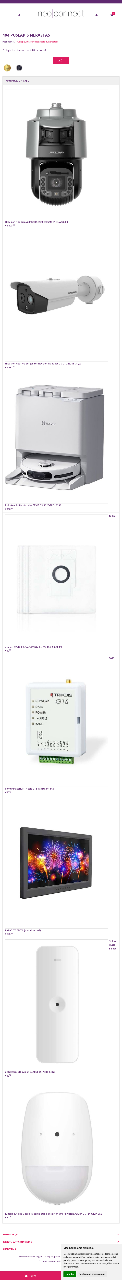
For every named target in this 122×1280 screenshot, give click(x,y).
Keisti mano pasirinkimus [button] (92, 1274)
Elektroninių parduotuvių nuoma (53, 1261)
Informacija (10, 1234)
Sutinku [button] (70, 1274)
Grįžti (61, 60)
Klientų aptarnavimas (17, 1241)
